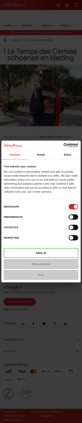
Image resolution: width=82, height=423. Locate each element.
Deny (41, 274)
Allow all (41, 252)
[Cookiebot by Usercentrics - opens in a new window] (63, 145)
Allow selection (41, 263)
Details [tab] (41, 154)
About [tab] (67, 154)
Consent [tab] (15, 154)
